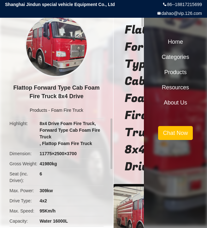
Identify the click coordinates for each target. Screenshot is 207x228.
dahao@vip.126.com (181, 13)
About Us (175, 102)
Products (38, 110)
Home (175, 42)
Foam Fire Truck (67, 110)
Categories (175, 57)
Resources (175, 87)
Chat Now (175, 133)
